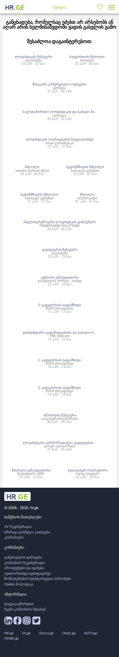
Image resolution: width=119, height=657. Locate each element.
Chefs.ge (69, 633)
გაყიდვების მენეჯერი (59, 249)
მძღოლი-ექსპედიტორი (31, 470)
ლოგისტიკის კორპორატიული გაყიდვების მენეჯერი (66, 443)
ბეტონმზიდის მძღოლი (85, 167)
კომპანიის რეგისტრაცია (24, 563)
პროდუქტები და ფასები (24, 568)
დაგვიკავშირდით (19, 604)
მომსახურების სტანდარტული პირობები (37, 579)
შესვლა (59, 7)
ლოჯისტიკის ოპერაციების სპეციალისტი (59, 139)
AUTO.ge (90, 633)
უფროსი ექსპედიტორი (60, 277)
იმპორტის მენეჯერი (59, 415)
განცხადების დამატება (23, 557)
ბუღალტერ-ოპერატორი (88, 470)
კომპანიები (14, 537)
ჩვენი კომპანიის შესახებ (25, 609)
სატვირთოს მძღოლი (87, 56)
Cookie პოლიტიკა (18, 584)
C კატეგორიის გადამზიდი (59, 305)
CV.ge (26, 633)
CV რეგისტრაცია (18, 527)
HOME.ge (11, 638)
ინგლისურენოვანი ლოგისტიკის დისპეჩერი (59, 222)
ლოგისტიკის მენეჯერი (33, 56)
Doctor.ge (46, 633)
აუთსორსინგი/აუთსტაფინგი (27, 574)
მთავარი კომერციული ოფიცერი (59, 84)
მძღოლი (32, 167)
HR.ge (8, 633)
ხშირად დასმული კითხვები (27, 532)
